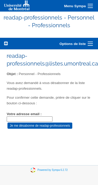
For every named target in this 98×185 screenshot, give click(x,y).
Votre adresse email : (24, 114)
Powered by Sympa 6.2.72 (53, 169)
